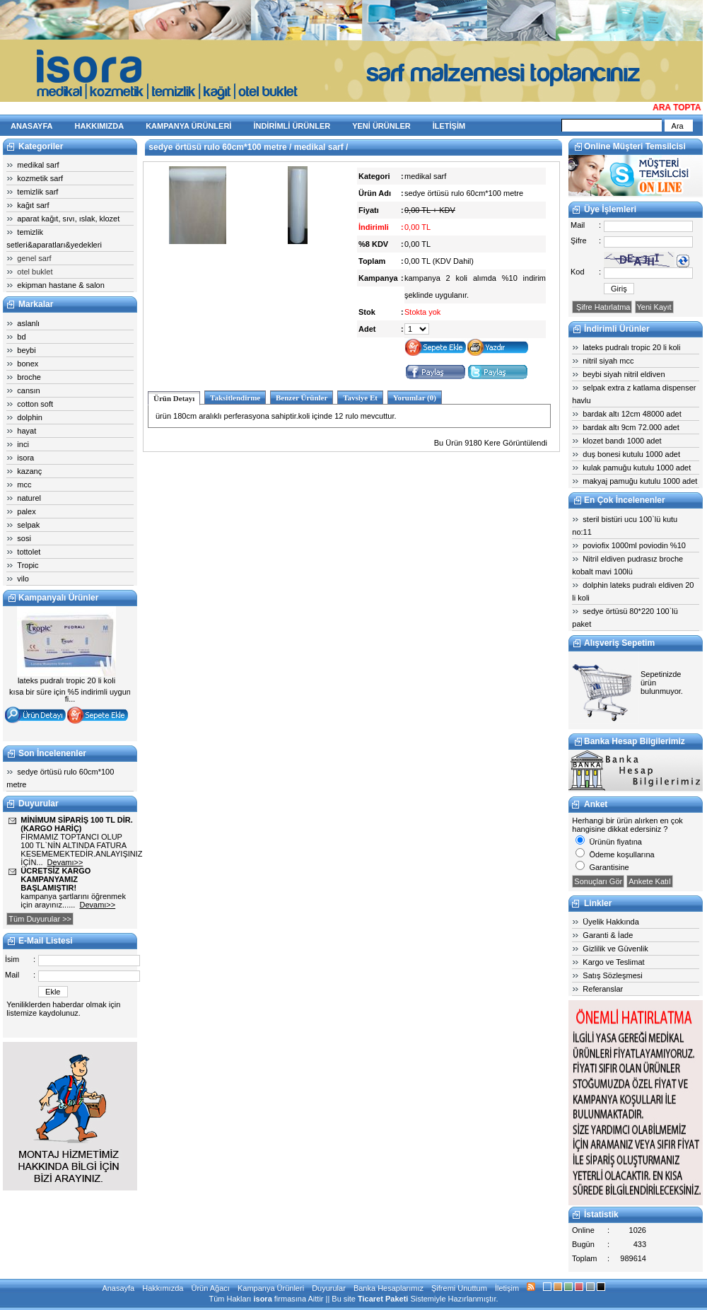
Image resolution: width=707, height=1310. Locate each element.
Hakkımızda (162, 1288)
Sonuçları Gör (598, 881)
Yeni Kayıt (654, 307)
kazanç (29, 471)
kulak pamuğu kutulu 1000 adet (637, 467)
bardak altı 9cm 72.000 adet (631, 427)
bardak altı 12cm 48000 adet (632, 414)
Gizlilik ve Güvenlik (615, 948)
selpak (28, 525)
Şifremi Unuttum (459, 1288)
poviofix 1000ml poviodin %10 (634, 545)
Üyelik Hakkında (610, 921)
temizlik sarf (37, 191)
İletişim (507, 1288)
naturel (29, 498)
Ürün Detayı (173, 398)
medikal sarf (38, 165)
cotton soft (35, 404)
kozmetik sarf (40, 178)
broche (29, 377)
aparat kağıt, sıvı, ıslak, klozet (68, 218)
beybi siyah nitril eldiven (624, 374)
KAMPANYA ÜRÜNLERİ (188, 126)
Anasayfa (118, 1288)
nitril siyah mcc (608, 361)
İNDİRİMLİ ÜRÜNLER (291, 126)
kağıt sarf (33, 205)
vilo (23, 578)
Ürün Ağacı (210, 1288)
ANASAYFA (32, 126)
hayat (26, 431)
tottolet (28, 551)
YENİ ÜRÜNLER (381, 126)
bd (21, 336)
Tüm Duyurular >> (39, 919)
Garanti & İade (608, 935)
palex (26, 511)
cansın (28, 390)
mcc (24, 484)
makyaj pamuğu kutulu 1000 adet (640, 481)
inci (23, 444)
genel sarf (34, 258)
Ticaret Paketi (383, 1298)
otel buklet (34, 271)
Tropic (27, 565)
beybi (26, 350)
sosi (24, 538)
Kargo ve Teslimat (613, 962)
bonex (27, 363)
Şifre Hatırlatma (602, 307)
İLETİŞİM (449, 126)
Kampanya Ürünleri (271, 1288)
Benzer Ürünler (301, 397)
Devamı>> (65, 862)
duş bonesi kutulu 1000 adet (631, 454)
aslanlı (28, 323)
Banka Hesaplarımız (388, 1288)
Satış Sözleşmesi (612, 975)
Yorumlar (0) (414, 397)
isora (25, 457)
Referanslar (603, 989)
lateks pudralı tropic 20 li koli (631, 347)
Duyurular (329, 1288)
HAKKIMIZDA (99, 126)
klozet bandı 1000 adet (622, 440)
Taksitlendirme (235, 397)
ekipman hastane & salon (61, 285)
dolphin (29, 417)
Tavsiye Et (360, 397)
